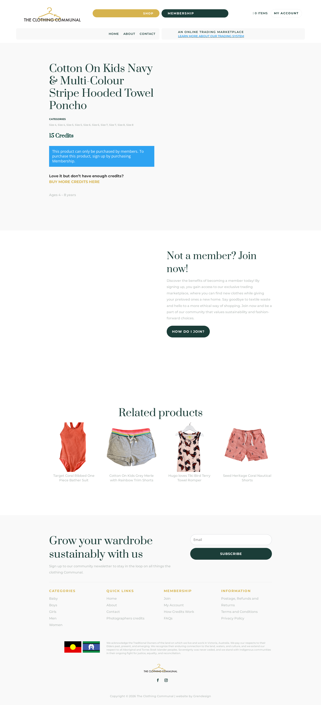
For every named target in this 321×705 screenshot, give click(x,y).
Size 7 (104, 124)
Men (53, 618)
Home (114, 33)
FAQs (168, 618)
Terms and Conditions (239, 611)
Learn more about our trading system (211, 36)
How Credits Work (179, 611)
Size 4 (52, 124)
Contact (147, 33)
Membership (181, 12)
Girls (52, 611)
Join (167, 598)
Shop (147, 12)
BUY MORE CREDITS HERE (74, 181)
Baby (53, 598)
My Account (286, 12)
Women (56, 624)
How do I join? (188, 331)
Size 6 (87, 124)
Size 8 (121, 124)
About (129, 33)
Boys (53, 605)
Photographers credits (125, 618)
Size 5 (69, 124)
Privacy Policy (232, 618)
